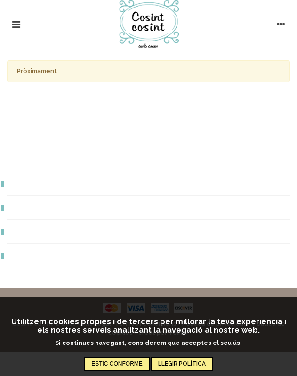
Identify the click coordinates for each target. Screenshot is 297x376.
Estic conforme (117, 363)
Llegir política (182, 363)
